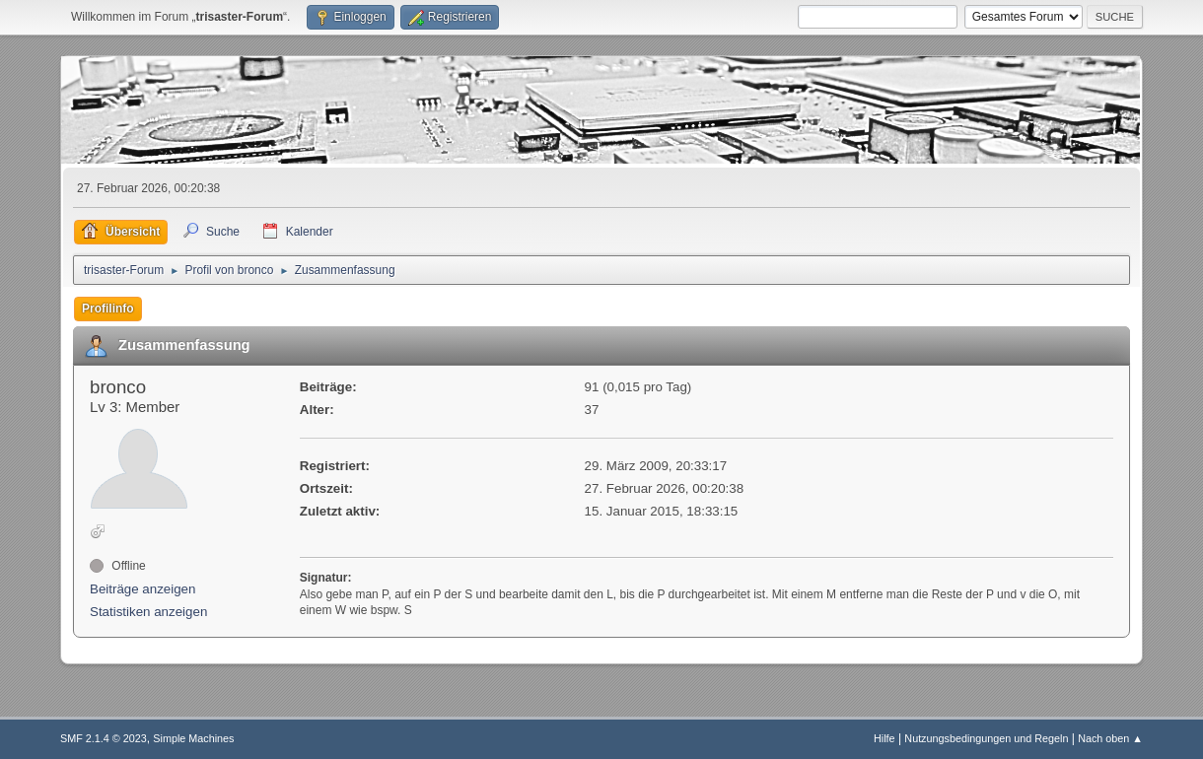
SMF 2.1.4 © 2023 (103, 738)
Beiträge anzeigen (142, 589)
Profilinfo (108, 308)
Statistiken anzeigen (148, 611)
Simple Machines (193, 738)
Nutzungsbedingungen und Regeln (986, 738)
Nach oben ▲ (1110, 738)
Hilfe (884, 738)
